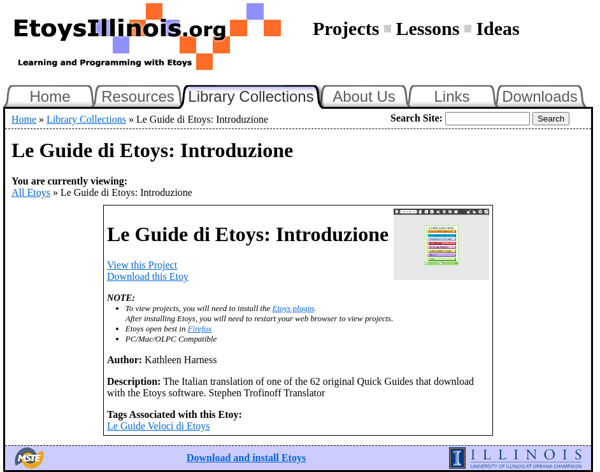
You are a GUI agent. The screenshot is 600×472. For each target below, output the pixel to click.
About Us (364, 96)
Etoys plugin (293, 308)
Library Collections (256, 95)
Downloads (540, 96)
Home (49, 96)
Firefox (200, 328)
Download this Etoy (148, 276)
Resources (138, 96)
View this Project (142, 265)
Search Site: (416, 118)
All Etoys (30, 192)
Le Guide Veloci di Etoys (158, 425)
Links (451, 96)
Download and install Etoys (246, 457)
